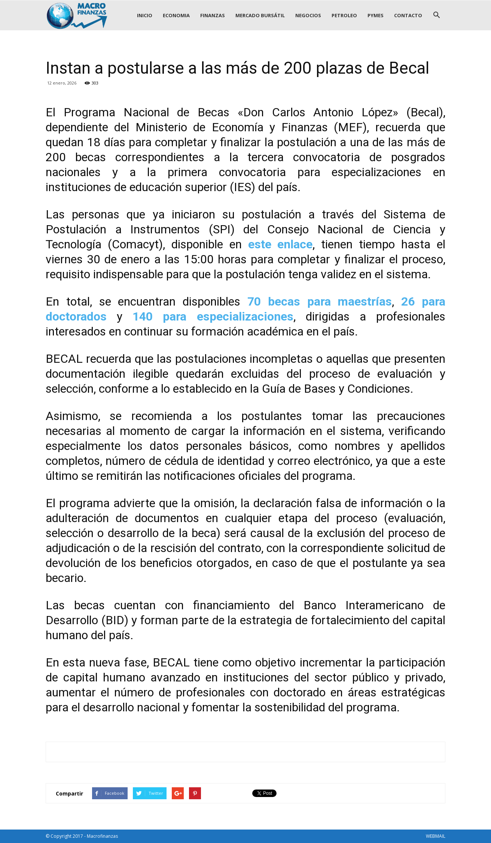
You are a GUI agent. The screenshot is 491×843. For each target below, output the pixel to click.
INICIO (144, 15)
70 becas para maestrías (319, 301)
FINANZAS (212, 15)
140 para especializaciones (212, 316)
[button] (436, 15)
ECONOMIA (176, 15)
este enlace (280, 244)
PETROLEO (344, 15)
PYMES (376, 15)
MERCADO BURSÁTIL (260, 15)
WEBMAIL (435, 836)
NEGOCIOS (308, 15)
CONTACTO (408, 15)
